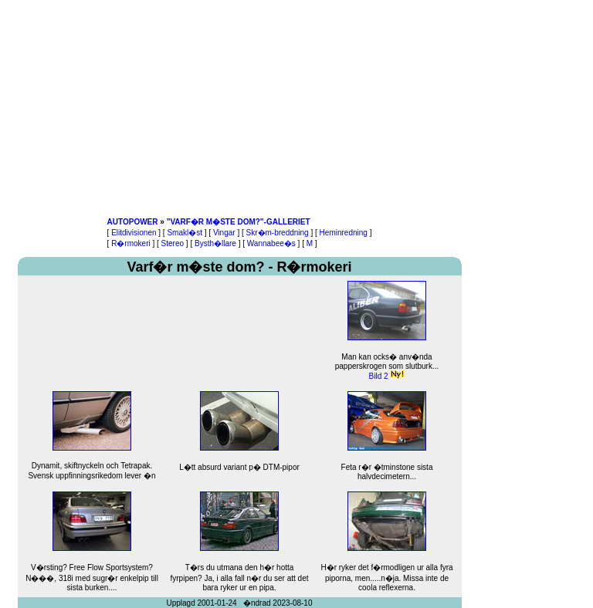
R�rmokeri (131, 243)
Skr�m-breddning (277, 232)
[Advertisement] (239, 108)
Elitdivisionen (133, 232)
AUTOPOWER (132, 222)
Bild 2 (378, 376)
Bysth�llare (215, 243)
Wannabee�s (271, 243)
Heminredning (344, 232)
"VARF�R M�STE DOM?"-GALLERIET (238, 222)
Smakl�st (184, 232)
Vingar (224, 232)
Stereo (172, 243)
